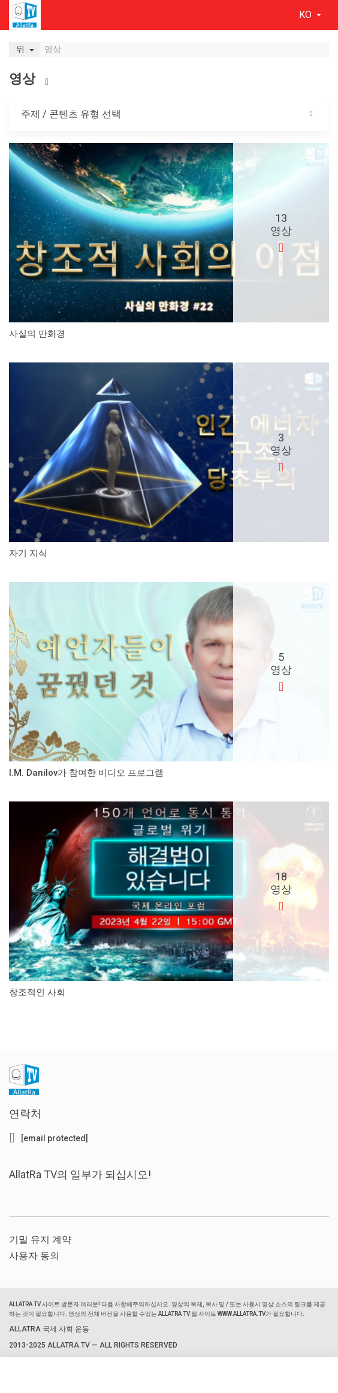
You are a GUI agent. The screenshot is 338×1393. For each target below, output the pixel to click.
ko (306, 14)
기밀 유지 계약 (40, 1239)
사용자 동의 (34, 1255)
